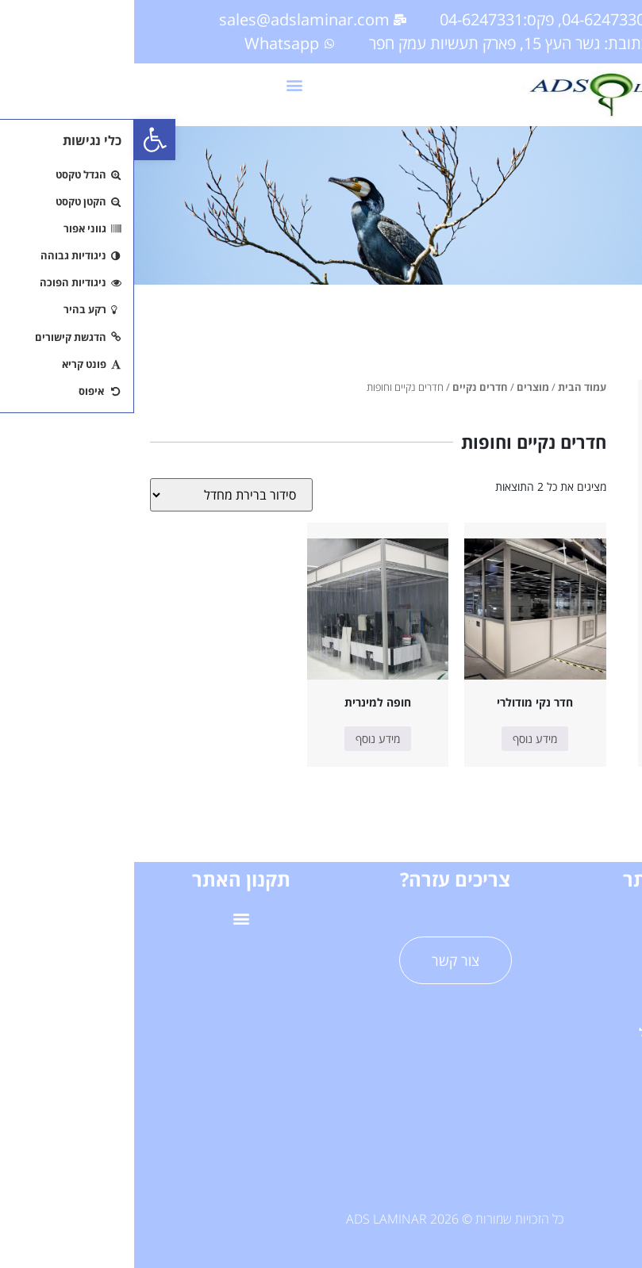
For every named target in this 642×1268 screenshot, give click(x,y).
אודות (535, 1068)
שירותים (535, 996)
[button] (20, 139)
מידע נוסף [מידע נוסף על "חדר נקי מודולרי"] (401, 738)
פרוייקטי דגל (535, 1032)
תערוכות (535, 1178)
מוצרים (399, 387)
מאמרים (535, 1105)
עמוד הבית (448, 387)
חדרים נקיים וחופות (573, 464)
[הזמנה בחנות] (97, 494)
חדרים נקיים (346, 387)
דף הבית (535, 922)
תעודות (535, 1141)
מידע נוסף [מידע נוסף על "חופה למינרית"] (243, 738)
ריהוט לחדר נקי (565, 508)
